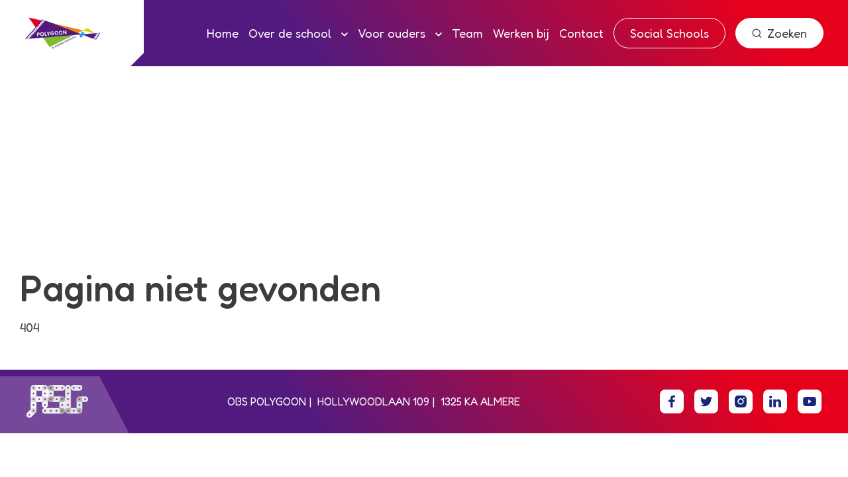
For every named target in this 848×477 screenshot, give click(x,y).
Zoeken (779, 33)
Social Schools (669, 33)
